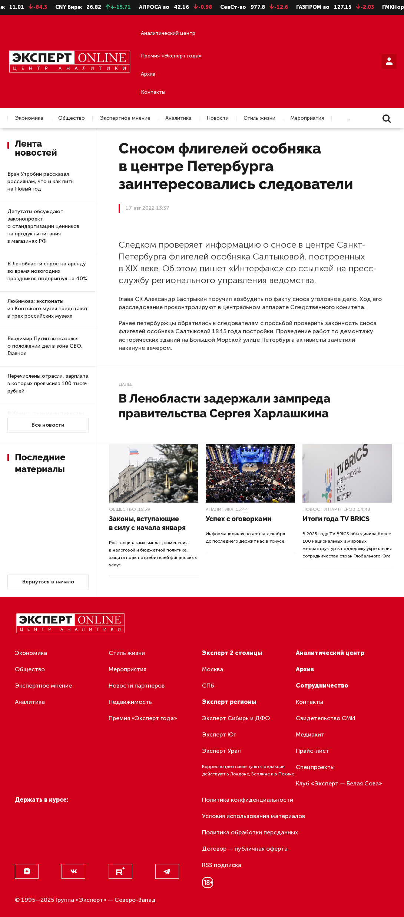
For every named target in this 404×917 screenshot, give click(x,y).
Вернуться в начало (48, 582)
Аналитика (178, 118)
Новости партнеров (328, 509)
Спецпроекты (315, 767)
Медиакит (310, 734)
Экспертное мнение (125, 118)
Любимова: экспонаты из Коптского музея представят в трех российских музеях (47, 308)
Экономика (29, 118)
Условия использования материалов (253, 816)
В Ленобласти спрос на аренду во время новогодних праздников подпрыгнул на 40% (47, 271)
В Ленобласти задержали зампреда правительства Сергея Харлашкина (225, 405)
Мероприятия (307, 118)
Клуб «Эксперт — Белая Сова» (339, 783)
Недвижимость (130, 701)
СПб (208, 685)
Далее (125, 384)
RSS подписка (221, 864)
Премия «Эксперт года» (171, 56)
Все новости (48, 425)
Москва (212, 669)
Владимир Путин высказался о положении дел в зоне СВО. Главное (44, 346)
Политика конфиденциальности (247, 799)
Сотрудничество (322, 685)
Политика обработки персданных (250, 832)
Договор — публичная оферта (245, 848)
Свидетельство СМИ (325, 718)
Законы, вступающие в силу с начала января (147, 523)
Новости (217, 118)
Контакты (153, 92)
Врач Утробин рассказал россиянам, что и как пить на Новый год (40, 181)
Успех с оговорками (238, 519)
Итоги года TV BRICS (336, 519)
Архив (148, 74)
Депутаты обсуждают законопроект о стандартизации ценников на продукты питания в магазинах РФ (43, 226)
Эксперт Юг (219, 734)
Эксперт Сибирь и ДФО (236, 718)
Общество (71, 118)
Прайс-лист (312, 750)
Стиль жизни (259, 118)
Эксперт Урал (221, 750)
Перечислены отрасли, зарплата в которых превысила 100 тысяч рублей (48, 383)
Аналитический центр (168, 33)
